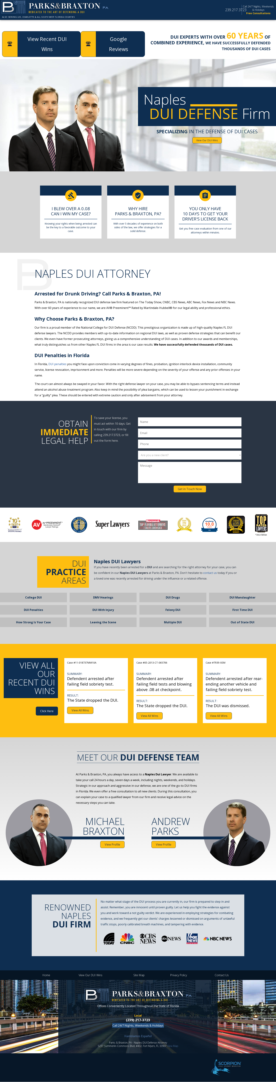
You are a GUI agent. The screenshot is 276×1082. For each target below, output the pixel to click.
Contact (258, 24)
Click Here (46, 711)
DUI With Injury (103, 610)
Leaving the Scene (103, 622)
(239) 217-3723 (138, 1020)
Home (15, 24)
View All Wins (80, 710)
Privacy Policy (178, 975)
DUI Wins (172, 24)
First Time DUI (242, 610)
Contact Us (222, 975)
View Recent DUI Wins (47, 44)
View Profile (112, 845)
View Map (172, 1046)
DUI (145, 24)
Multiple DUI (173, 622)
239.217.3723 (226, 11)
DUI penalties (57, 364)
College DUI (33, 598)
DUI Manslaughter (242, 598)
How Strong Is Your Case (33, 622)
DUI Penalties (33, 610)
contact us (210, 573)
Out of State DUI (242, 622)
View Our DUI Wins (207, 140)
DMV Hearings (103, 598)
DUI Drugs (173, 598)
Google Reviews (216, 24)
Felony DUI (172, 610)
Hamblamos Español (138, 1036)
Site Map (139, 975)
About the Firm (54, 24)
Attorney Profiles (107, 24)
